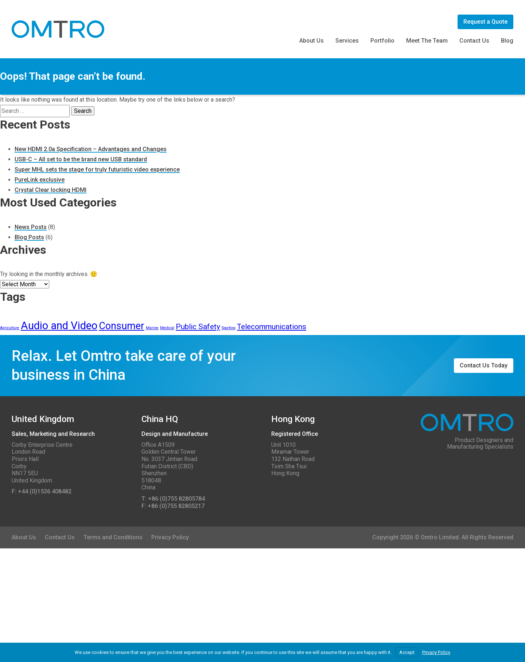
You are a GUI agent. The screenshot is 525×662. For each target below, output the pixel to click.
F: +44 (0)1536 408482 (41, 491)
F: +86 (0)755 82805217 (173, 506)
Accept (407, 652)
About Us (311, 41)
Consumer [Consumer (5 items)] (121, 326)
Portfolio (382, 41)
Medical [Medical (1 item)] (167, 328)
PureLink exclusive (40, 179)
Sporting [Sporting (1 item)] (229, 328)
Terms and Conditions (113, 537)
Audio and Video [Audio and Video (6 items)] (59, 325)
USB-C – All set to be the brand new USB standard (81, 159)
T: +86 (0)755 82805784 (173, 499)
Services (347, 41)
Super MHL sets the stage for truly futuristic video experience (97, 169)
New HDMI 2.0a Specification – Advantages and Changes (91, 149)
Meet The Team (427, 41)
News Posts (31, 227)
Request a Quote (485, 21)
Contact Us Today (484, 365)
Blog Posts (29, 237)
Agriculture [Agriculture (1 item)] (9, 328)
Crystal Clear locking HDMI (50, 189)
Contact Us (474, 41)
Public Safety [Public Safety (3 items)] (198, 326)
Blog (507, 41)
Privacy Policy (170, 537)
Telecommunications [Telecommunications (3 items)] (271, 326)
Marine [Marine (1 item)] (152, 328)
